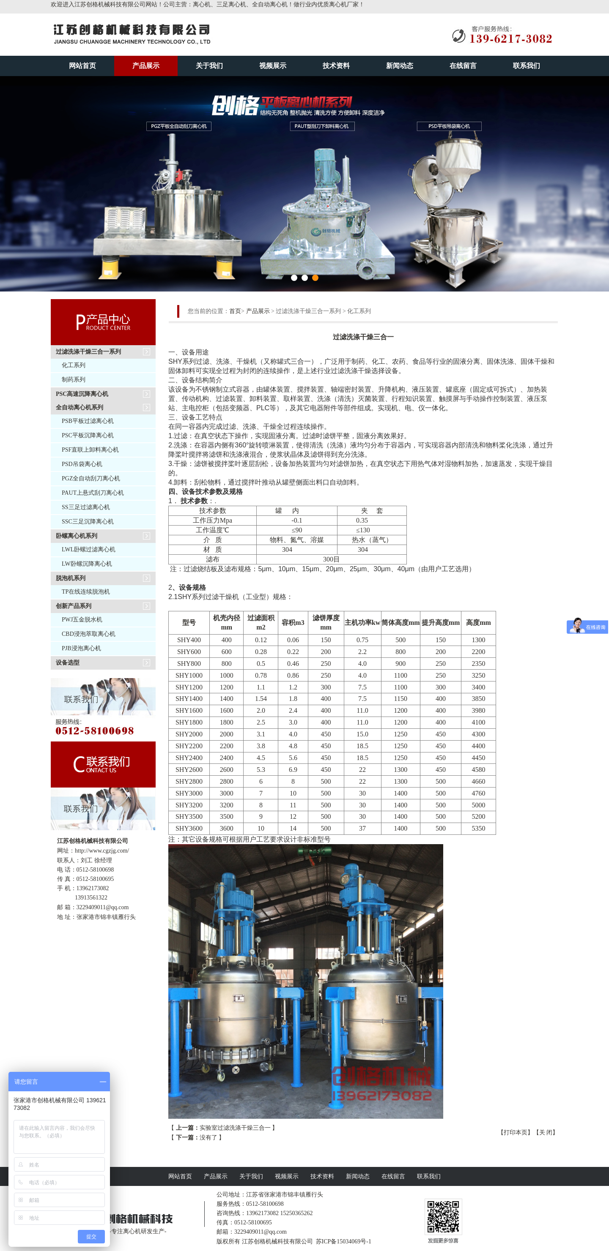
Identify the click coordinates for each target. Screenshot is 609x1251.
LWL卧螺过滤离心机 (88, 549)
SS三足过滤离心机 (86, 507)
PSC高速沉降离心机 (82, 394)
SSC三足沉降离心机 (88, 521)
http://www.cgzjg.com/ (102, 851)
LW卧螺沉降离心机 (87, 564)
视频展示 (272, 65)
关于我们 (209, 65)
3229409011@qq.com (103, 907)
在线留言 (463, 65)
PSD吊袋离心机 (82, 464)
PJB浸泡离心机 (81, 648)
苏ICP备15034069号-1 (343, 1241)
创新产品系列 (73, 606)
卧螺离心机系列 (76, 536)
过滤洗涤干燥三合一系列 (88, 352)
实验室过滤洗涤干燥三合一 (235, 1128)
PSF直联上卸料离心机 (90, 450)
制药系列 (73, 379)
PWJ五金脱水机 (82, 619)
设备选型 (68, 663)
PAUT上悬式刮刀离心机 (93, 493)
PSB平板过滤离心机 (88, 421)
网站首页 (82, 65)
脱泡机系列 (70, 578)
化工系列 (73, 365)
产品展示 (145, 65)
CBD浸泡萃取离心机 (88, 634)
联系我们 (526, 65)
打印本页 (515, 1132)
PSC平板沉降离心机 (88, 435)
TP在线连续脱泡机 (86, 592)
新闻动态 (399, 65)
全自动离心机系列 (79, 407)
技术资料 (336, 65)
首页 (235, 311)
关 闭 (546, 1132)
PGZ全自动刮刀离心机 (91, 478)
